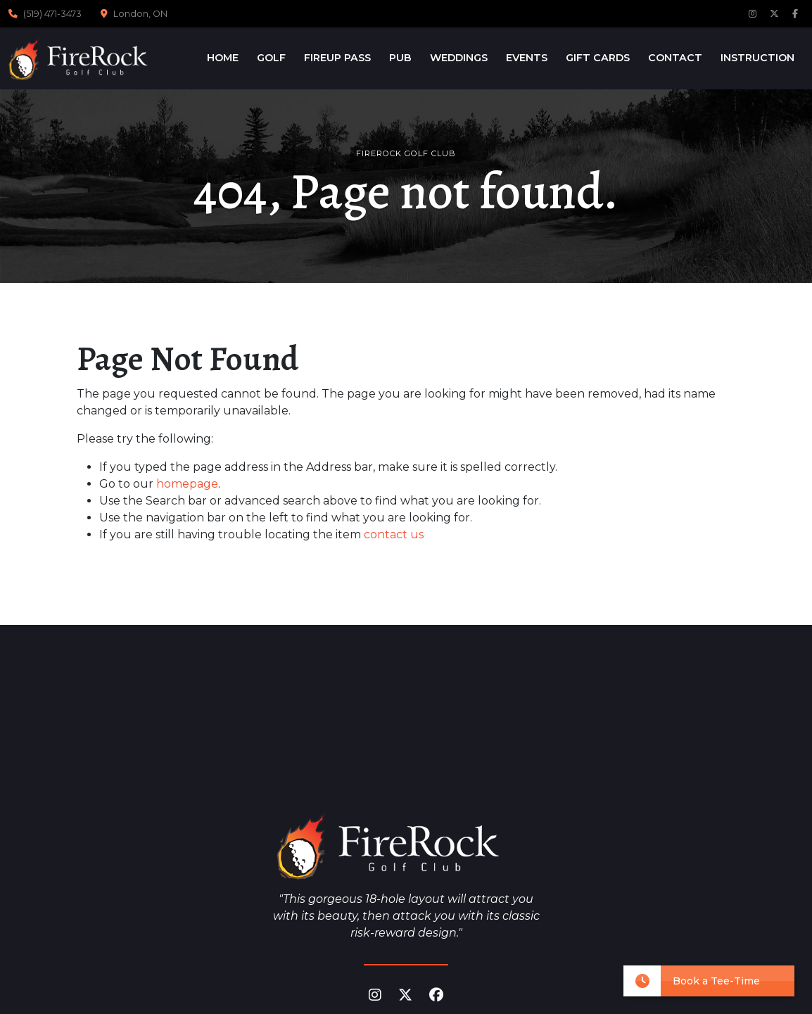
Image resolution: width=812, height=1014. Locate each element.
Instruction (757, 57)
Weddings (459, 57)
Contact (675, 57)
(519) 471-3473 (52, 13)
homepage (187, 483)
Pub (400, 57)
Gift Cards (598, 57)
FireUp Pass (337, 57)
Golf (271, 57)
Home (223, 57)
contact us (394, 534)
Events (526, 57)
